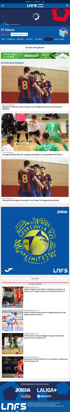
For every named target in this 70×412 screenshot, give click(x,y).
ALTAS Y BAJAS (59, 39)
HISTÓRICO (39, 39)
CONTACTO (37, 2)
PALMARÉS (48, 39)
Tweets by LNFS (35, 278)
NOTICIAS (29, 39)
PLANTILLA (11, 39)
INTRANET (28, 2)
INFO (3, 39)
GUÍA (43, 2)
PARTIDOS (20, 39)
